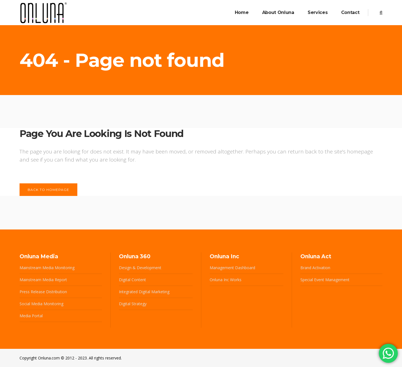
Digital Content (132, 279)
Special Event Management (325, 279)
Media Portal (31, 315)
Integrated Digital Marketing (144, 291)
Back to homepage (48, 190)
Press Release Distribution (43, 291)
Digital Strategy (133, 303)
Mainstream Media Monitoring (47, 267)
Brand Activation (315, 267)
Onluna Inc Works (225, 279)
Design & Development (140, 267)
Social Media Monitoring (41, 303)
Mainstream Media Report (43, 279)
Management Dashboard (232, 267)
